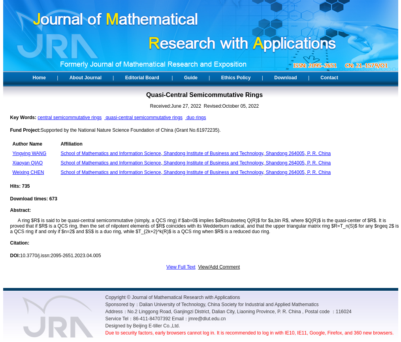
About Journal (86, 77)
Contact (329, 77)
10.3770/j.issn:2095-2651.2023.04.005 (60, 255)
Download (285, 77)
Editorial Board (142, 77)
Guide (191, 77)
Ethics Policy (236, 77)
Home (39, 77)
